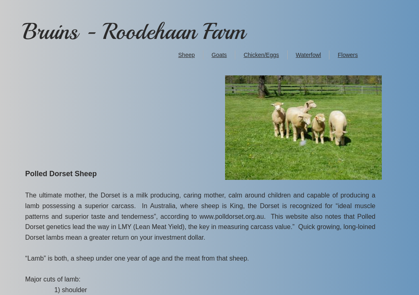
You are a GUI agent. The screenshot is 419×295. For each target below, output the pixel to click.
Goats (219, 55)
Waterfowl (308, 55)
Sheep (186, 55)
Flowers (348, 55)
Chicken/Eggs (261, 55)
